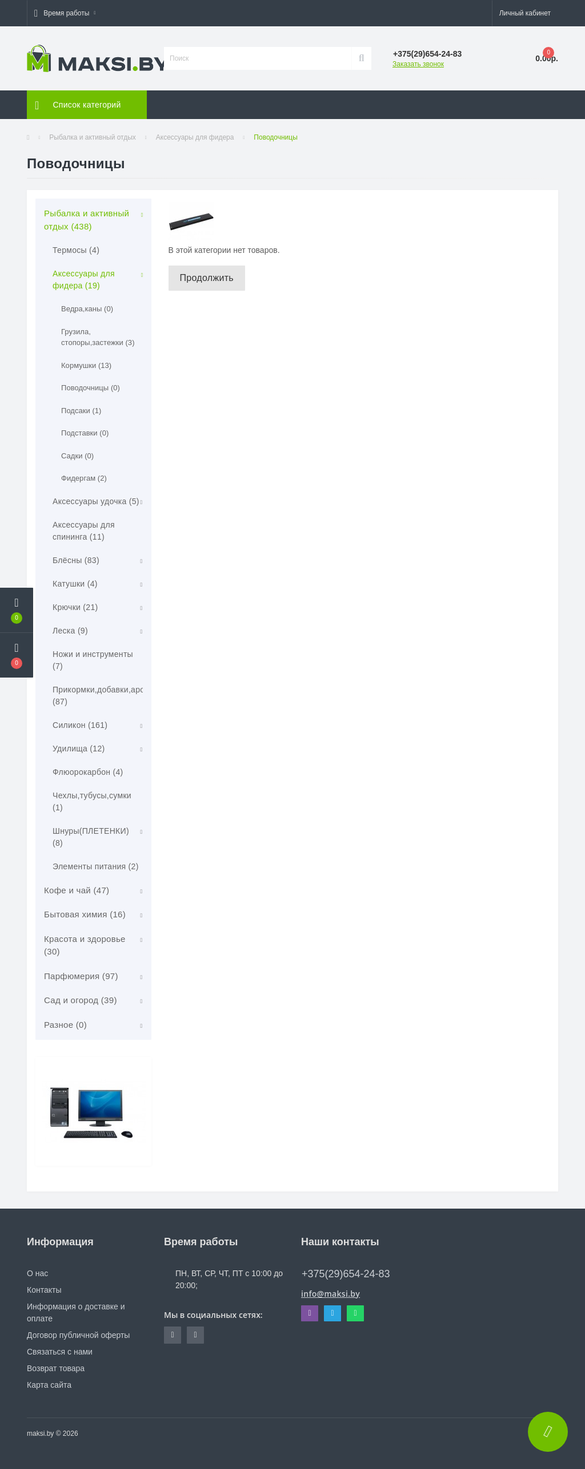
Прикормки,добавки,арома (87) (104, 695)
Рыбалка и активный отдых (92, 137)
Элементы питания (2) (96, 866)
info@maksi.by (330, 1293)
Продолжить (207, 278)
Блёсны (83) (76, 560)
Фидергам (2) (84, 478)
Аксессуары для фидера (195, 137)
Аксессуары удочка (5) (96, 501)
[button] (65, 13)
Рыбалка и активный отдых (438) (86, 219)
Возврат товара (56, 1368)
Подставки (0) (85, 433)
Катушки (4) (75, 583)
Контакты (44, 1289)
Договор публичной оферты (78, 1335)
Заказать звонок (418, 64)
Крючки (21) (75, 607)
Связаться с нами (60, 1351)
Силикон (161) (80, 725)
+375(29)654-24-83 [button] (346, 1274)
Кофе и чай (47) (76, 890)
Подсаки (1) (81, 410)
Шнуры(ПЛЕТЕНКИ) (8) (91, 837)
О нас (37, 1273)
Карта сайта (49, 1384)
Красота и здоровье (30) (85, 945)
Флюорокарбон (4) (88, 772)
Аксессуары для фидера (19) (84, 279)
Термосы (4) (76, 250)
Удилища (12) (79, 748)
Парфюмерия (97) (81, 976)
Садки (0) (77, 456)
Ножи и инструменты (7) (93, 660)
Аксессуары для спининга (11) (84, 530)
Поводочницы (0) (90, 387)
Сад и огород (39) (80, 1000)
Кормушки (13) (86, 365)
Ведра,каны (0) (87, 308)
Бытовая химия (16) (85, 914)
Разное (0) (65, 1025)
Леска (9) (70, 630)
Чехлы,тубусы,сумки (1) (92, 801)
